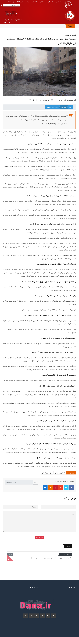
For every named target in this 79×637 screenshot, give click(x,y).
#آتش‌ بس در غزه (60, 473)
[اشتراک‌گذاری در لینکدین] (45, 487)
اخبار (70, 107)
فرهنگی (34, 1)
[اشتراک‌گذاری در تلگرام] (55, 487)
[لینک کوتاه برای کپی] (19, 482)
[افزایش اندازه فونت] (32, 100)
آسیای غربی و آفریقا (52, 107)
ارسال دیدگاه (39, 537)
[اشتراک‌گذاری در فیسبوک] (71, 487)
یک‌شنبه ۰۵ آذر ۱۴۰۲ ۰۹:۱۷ (67, 100)
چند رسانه (11, 1)
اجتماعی (42, 1)
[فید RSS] (50, 487)
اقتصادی (50, 1)
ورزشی (27, 1)
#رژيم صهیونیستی (47, 473)
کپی (35, 482)
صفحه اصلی (67, 1)
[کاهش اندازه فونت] (26, 100)
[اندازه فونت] (29, 100)
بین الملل (20, 1)
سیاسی (58, 1)
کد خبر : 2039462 (46, 100)
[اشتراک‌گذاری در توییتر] (66, 487)
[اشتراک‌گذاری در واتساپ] (60, 487)
